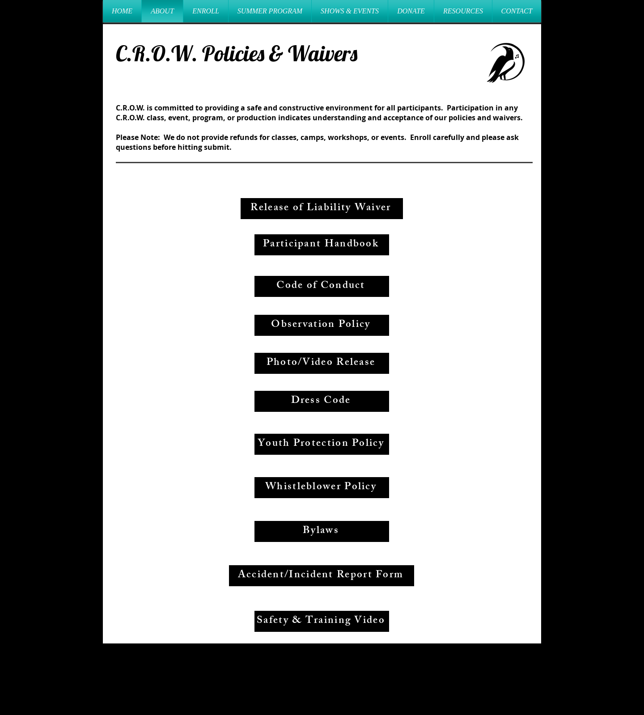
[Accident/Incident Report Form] (321, 575)
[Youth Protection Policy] (321, 444)
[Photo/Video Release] (321, 363)
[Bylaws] (321, 531)
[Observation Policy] (321, 325)
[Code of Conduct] (321, 286)
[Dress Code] (321, 401)
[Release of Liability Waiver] (322, 208)
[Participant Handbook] (321, 244)
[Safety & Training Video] (321, 621)
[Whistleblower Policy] (321, 487)
